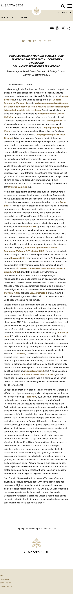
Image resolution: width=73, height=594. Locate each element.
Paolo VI (21, 353)
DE (23, 41)
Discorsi (6, 17)
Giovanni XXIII (28, 226)
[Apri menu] (69, 6)
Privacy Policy (6, 587)
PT (49, 41)
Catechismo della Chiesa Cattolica (37, 374)
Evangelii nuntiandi (34, 371)
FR (40, 41)
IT (44, 41)
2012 (13, 17)
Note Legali (5, 579)
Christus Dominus (17, 187)
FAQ (1, 575)
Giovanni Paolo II (38, 293)
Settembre (22, 17)
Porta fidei (31, 396)
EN (29, 41)
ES (34, 41)
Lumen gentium (54, 120)
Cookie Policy (5, 583)
